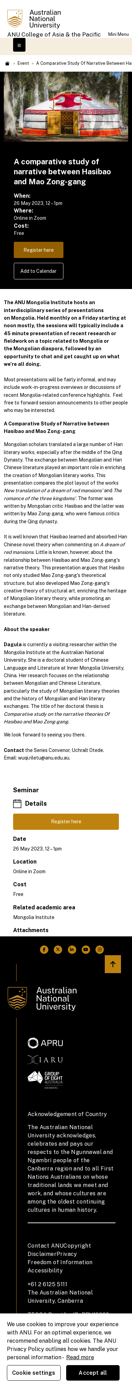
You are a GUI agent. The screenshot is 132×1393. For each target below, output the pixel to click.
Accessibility (45, 1270)
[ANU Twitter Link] (58, 950)
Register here (38, 250)
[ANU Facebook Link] (44, 950)
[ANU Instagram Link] (99, 950)
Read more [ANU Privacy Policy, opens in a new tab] (80, 1357)
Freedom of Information (60, 1262)
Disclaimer (42, 1254)
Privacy (67, 1254)
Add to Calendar (38, 271)
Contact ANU (45, 1245)
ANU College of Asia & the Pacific (54, 34)
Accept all (93, 1373)
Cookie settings (33, 1373)
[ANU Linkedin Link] (72, 950)
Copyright (77, 1245)
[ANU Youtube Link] (86, 950)
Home (7, 63)
